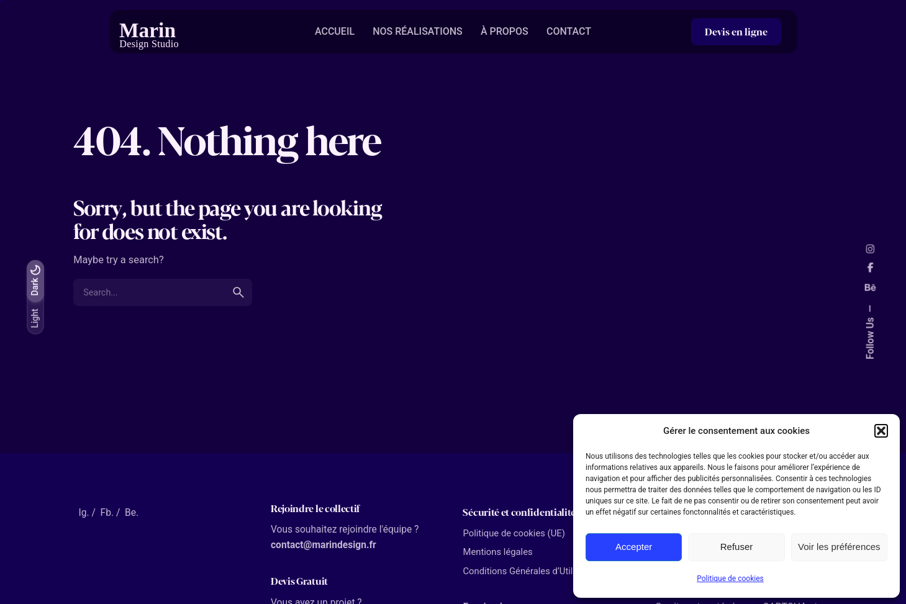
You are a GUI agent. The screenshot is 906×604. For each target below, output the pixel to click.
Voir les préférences (839, 546)
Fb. (107, 512)
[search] (238, 292)
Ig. (83, 512)
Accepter (633, 546)
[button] (881, 431)
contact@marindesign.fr (323, 545)
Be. (131, 512)
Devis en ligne (736, 31)
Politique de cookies (730, 578)
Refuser (736, 546)
